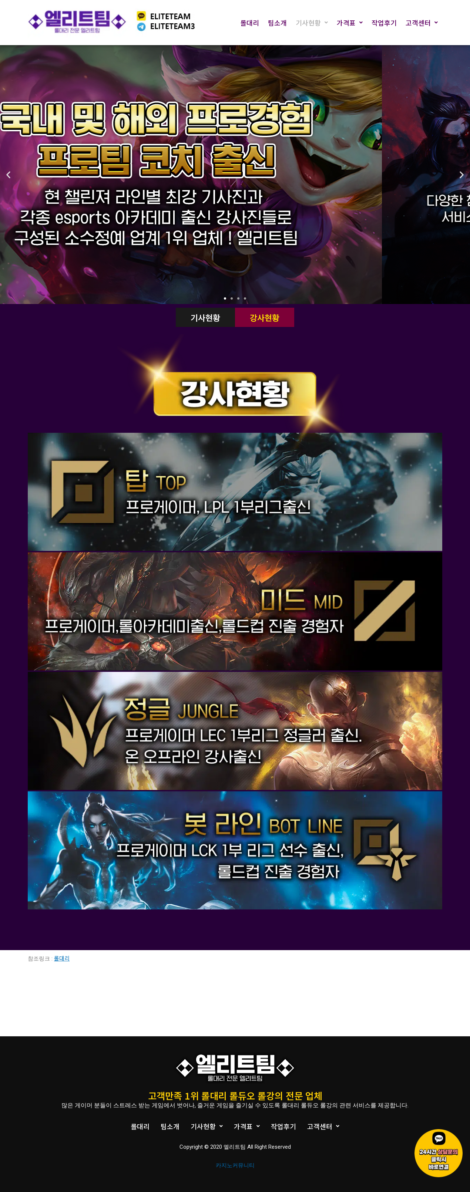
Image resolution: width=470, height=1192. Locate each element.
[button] (225, 298)
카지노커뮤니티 (235, 1165)
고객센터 (422, 22)
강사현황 (264, 317)
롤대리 (249, 22)
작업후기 (384, 22)
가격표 (350, 22)
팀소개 (277, 22)
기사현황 (312, 22)
